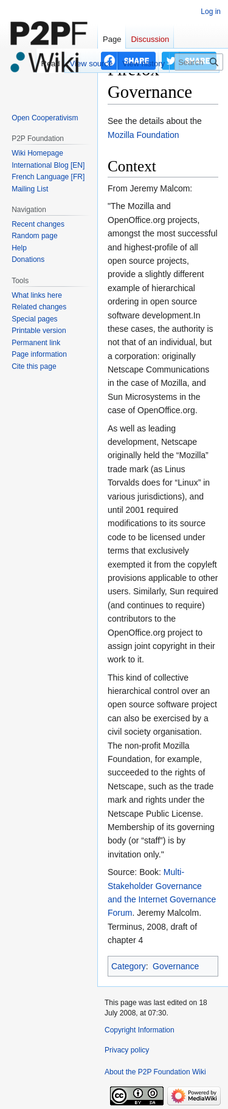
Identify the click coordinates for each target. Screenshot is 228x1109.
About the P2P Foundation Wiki (155, 1072)
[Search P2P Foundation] (198, 61)
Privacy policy (127, 1050)
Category (128, 966)
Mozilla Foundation (143, 135)
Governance (176, 966)
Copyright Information (139, 1030)
